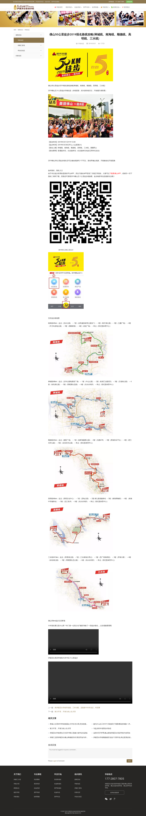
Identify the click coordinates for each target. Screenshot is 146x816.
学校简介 (105, 7)
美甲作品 (57, 796)
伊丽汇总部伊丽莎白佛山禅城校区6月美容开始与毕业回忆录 (69, 737)
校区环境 (16, 792)
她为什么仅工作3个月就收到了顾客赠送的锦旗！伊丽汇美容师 (112, 724)
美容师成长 (57, 779)
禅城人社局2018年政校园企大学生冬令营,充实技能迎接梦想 (69, 724)
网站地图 (67, 813)
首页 (15, 30)
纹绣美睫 (95, 7)
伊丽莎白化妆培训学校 (112, 784)
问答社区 (18, 56)
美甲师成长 (57, 788)
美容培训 (69, 7)
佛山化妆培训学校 (116, 786)
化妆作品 (57, 792)
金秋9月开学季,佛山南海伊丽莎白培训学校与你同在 (111, 733)
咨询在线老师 (114, 792)
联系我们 (126, 7)
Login (54, 761)
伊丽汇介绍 (17, 779)
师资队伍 (16, 788)
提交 (129, 761)
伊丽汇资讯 (21, 45)
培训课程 (37, 779)
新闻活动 (115, 7)
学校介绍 (16, 784)
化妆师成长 (57, 784)
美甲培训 (86, 7)
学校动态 (81, 43)
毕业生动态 (21, 50)
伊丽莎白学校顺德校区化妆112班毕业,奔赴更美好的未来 (112, 737)
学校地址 (16, 796)
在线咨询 (129, 1)
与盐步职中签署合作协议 (102, 728)
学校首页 (59, 7)
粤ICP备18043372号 (75, 813)
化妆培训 (77, 7)
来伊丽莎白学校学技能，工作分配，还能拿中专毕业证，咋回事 (77, 708)
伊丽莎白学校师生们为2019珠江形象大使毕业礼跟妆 (68, 733)
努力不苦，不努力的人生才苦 (65, 712)
